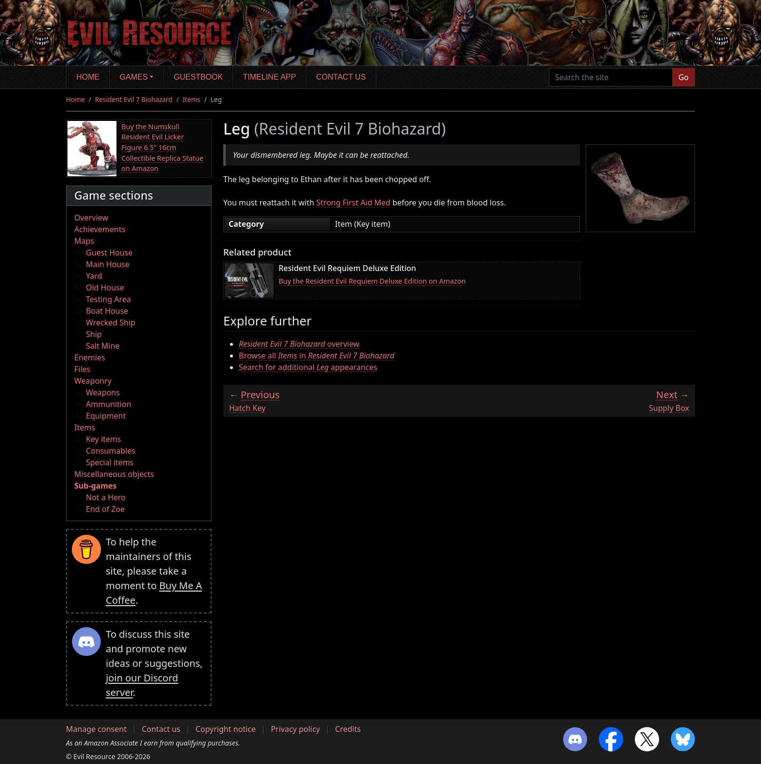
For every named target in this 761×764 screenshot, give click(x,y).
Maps (84, 241)
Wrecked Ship (110, 322)
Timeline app (269, 77)
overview (299, 344)
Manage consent (96, 729)
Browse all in (317, 355)
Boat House (107, 311)
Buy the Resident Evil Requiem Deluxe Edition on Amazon (372, 281)
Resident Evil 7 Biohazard (134, 99)
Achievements (99, 229)
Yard (94, 276)
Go (683, 77)
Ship (94, 334)
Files (82, 369)
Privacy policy (295, 729)
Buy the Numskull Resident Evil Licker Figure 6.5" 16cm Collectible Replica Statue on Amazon (162, 147)
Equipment (106, 415)
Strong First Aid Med (353, 202)
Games (134, 77)
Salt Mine (102, 345)
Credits (348, 729)
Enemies (89, 357)
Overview (91, 217)
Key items (103, 439)
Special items (109, 462)
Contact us (341, 77)
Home (87, 77)
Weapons (103, 392)
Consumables (110, 450)
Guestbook (198, 77)
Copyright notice (226, 729)
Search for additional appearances (308, 367)
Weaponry (93, 380)
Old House (105, 287)
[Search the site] (611, 77)
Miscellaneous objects (114, 474)
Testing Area (108, 299)
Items (191, 99)
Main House (108, 264)
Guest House (109, 252)
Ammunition (109, 404)
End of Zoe (105, 509)
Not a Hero (106, 497)
